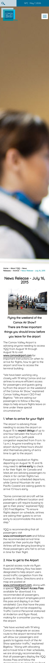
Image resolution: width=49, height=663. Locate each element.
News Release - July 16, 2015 (33, 270)
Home (5, 268)
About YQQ (15, 268)
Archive (16, 270)
